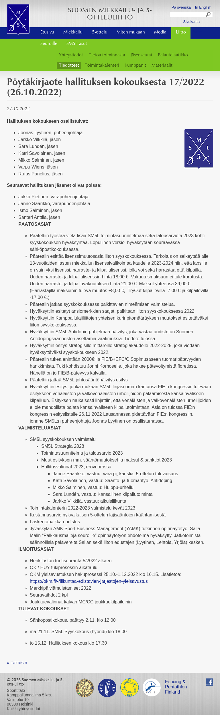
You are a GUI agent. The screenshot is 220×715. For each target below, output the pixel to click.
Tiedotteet (69, 65)
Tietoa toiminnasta (107, 55)
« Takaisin (17, 662)
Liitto (181, 32)
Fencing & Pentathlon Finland (176, 682)
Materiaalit (162, 65)
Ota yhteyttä (191, 30)
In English (203, 7)
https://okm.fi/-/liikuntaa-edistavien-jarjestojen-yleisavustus (89, 581)
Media (160, 32)
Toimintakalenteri (102, 65)
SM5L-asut (76, 43)
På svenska (181, 7)
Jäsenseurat (141, 55)
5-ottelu (99, 32)
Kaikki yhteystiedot (23, 708)
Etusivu (47, 32)
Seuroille (48, 43)
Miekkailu (72, 32)
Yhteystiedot (71, 55)
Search (208, 15)
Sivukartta (191, 21)
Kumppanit (135, 65)
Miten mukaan (131, 32)
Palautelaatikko (173, 55)
